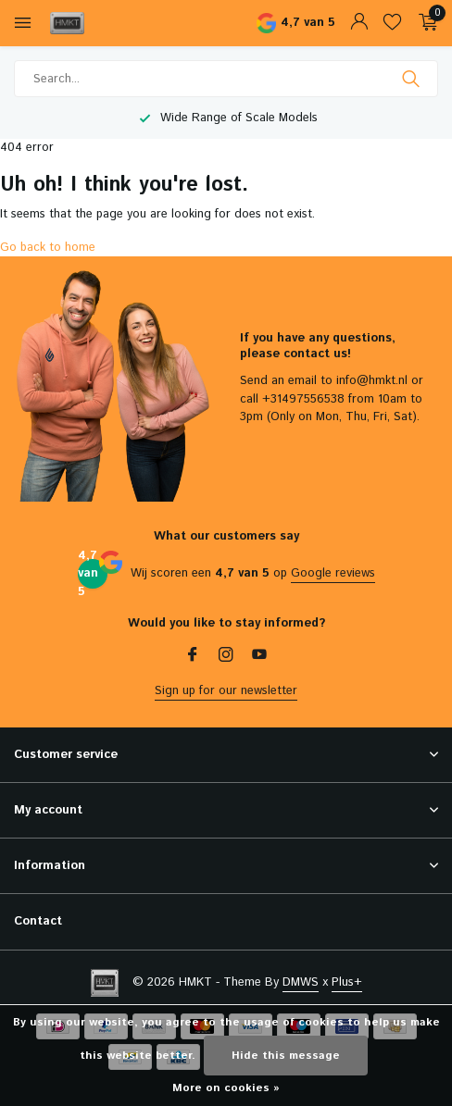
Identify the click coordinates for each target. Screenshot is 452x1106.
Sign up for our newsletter (226, 691)
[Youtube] (259, 657)
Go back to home (47, 247)
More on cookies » (226, 1088)
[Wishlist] (392, 23)
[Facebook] (192, 657)
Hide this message (286, 1055)
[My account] (359, 23)
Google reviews (333, 573)
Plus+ (347, 982)
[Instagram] (226, 657)
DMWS (300, 982)
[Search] (226, 78)
